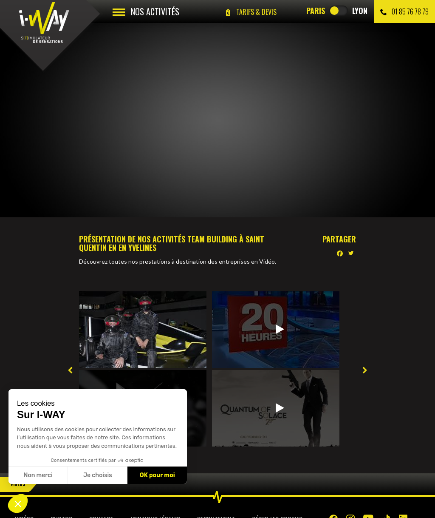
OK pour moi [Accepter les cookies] (157, 475)
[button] (18, 503)
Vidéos (18, 484)
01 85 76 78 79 (404, 11)
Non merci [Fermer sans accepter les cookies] (37, 475)
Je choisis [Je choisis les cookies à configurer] (97, 475)
